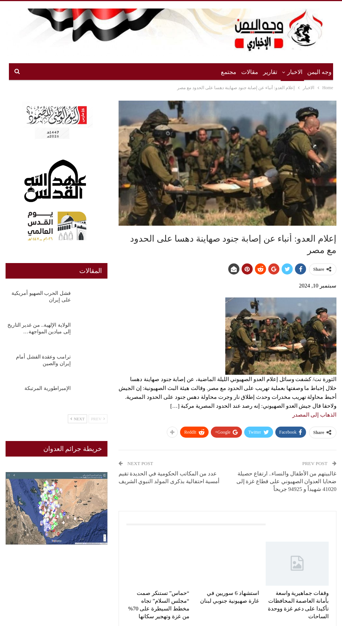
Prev (98, 419)
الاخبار (294, 72)
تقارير (270, 72)
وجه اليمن (319, 72)
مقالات (249, 72)
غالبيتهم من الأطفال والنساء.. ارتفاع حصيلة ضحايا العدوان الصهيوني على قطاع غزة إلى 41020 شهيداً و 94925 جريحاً (286, 481)
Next (77, 419)
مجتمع (228, 72)
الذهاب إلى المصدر (314, 415)
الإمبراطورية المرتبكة (47, 388)
